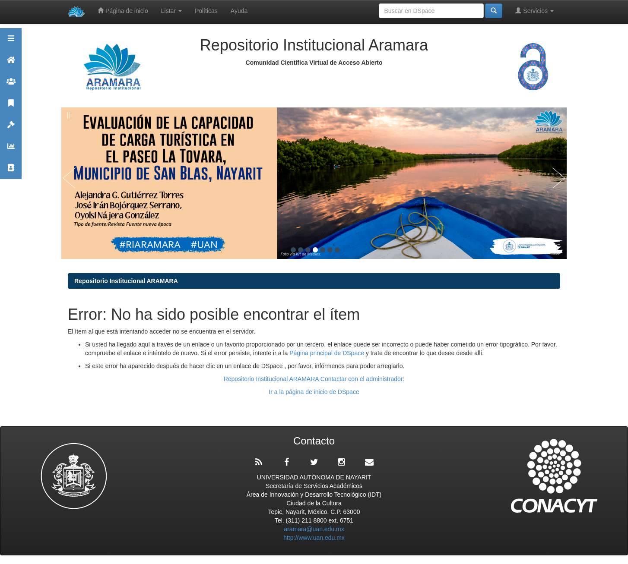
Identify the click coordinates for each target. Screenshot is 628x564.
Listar (171, 10)
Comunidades (11, 85)
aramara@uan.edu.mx (314, 529)
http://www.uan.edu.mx (314, 537)
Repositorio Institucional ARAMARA (126, 280)
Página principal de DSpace (327, 353)
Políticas (206, 10)
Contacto (11, 171)
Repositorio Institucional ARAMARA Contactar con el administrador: (314, 378)
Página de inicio (123, 10)
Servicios (534, 10)
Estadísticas (11, 150)
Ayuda (239, 10)
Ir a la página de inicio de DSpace (314, 391)
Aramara (11, 63)
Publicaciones (11, 106)
